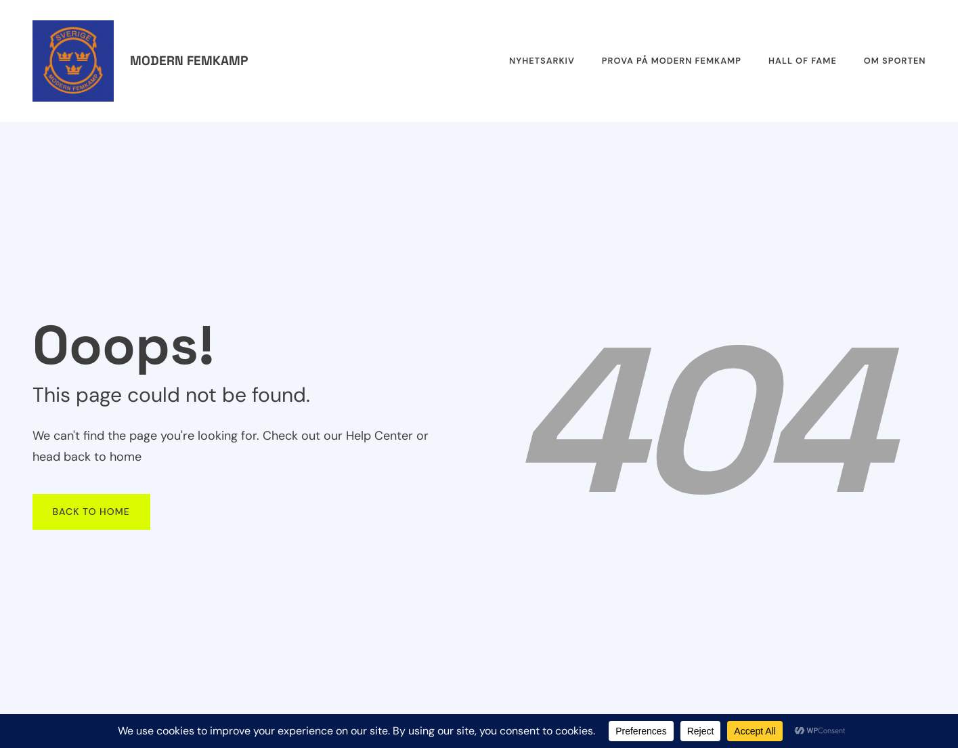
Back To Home (91, 511)
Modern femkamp (189, 60)
